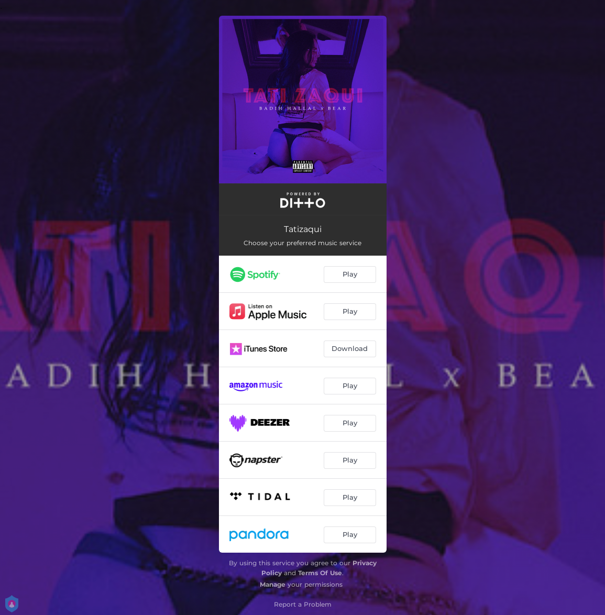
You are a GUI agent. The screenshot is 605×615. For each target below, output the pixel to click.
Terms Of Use (320, 573)
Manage (272, 584)
